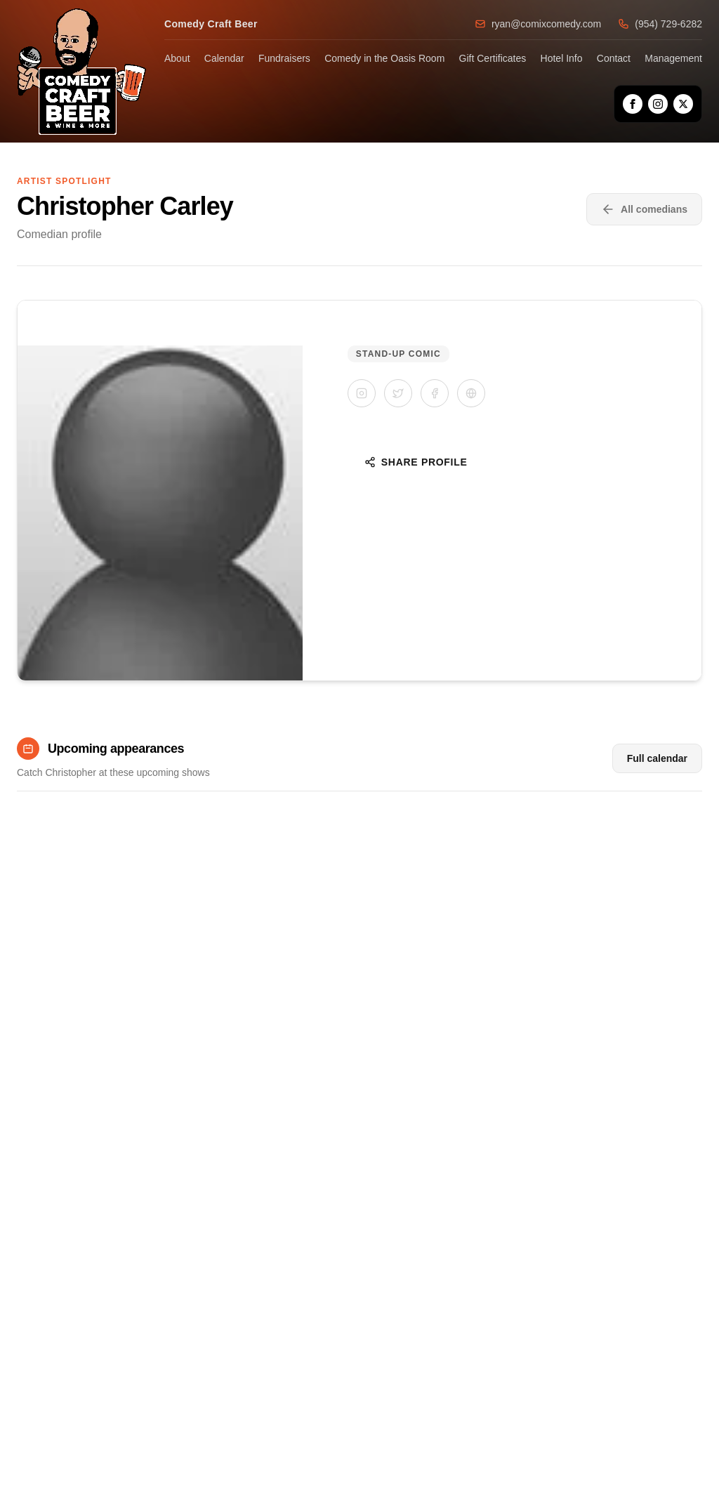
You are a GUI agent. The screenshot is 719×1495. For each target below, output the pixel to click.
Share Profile (416, 462)
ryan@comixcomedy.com (538, 23)
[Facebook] (632, 104)
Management (673, 58)
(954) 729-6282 (660, 23)
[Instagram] (658, 104)
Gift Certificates (493, 58)
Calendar (224, 58)
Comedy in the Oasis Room (384, 58)
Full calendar (657, 758)
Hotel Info (562, 58)
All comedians (644, 209)
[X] (683, 104)
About (177, 58)
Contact (614, 58)
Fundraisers (284, 58)
